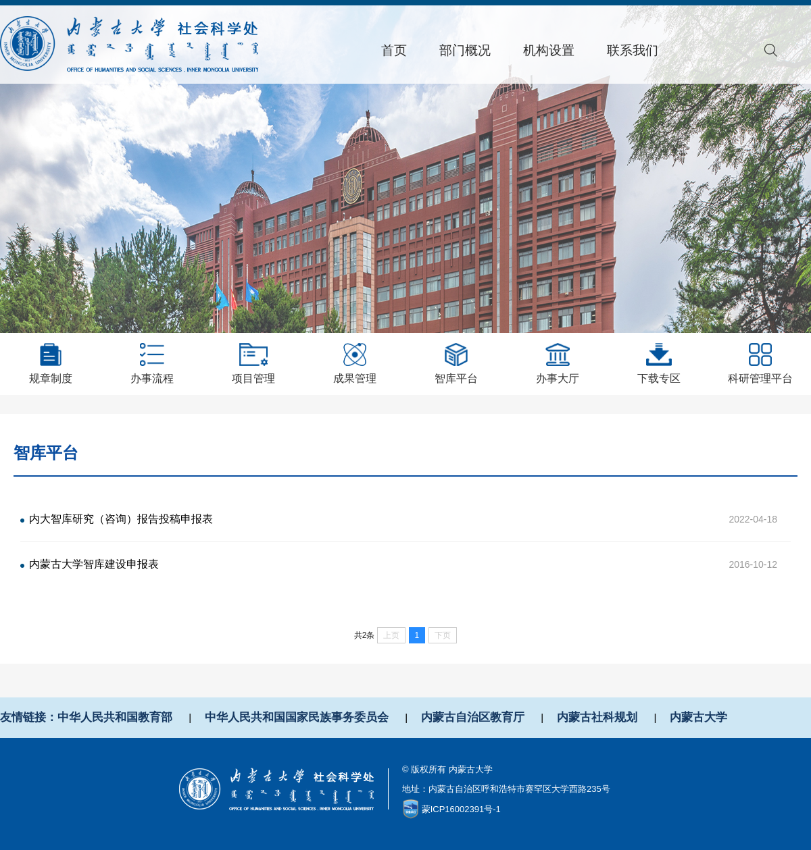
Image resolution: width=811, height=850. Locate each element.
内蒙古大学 (698, 717)
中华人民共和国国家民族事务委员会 (297, 717)
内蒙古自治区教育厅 (472, 717)
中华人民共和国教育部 (114, 717)
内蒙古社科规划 (597, 717)
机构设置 (548, 50)
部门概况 (465, 50)
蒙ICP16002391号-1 (461, 809)
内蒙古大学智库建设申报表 (94, 564)
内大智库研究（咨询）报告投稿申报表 (121, 519)
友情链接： (28, 717)
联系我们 (632, 50)
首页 (394, 50)
